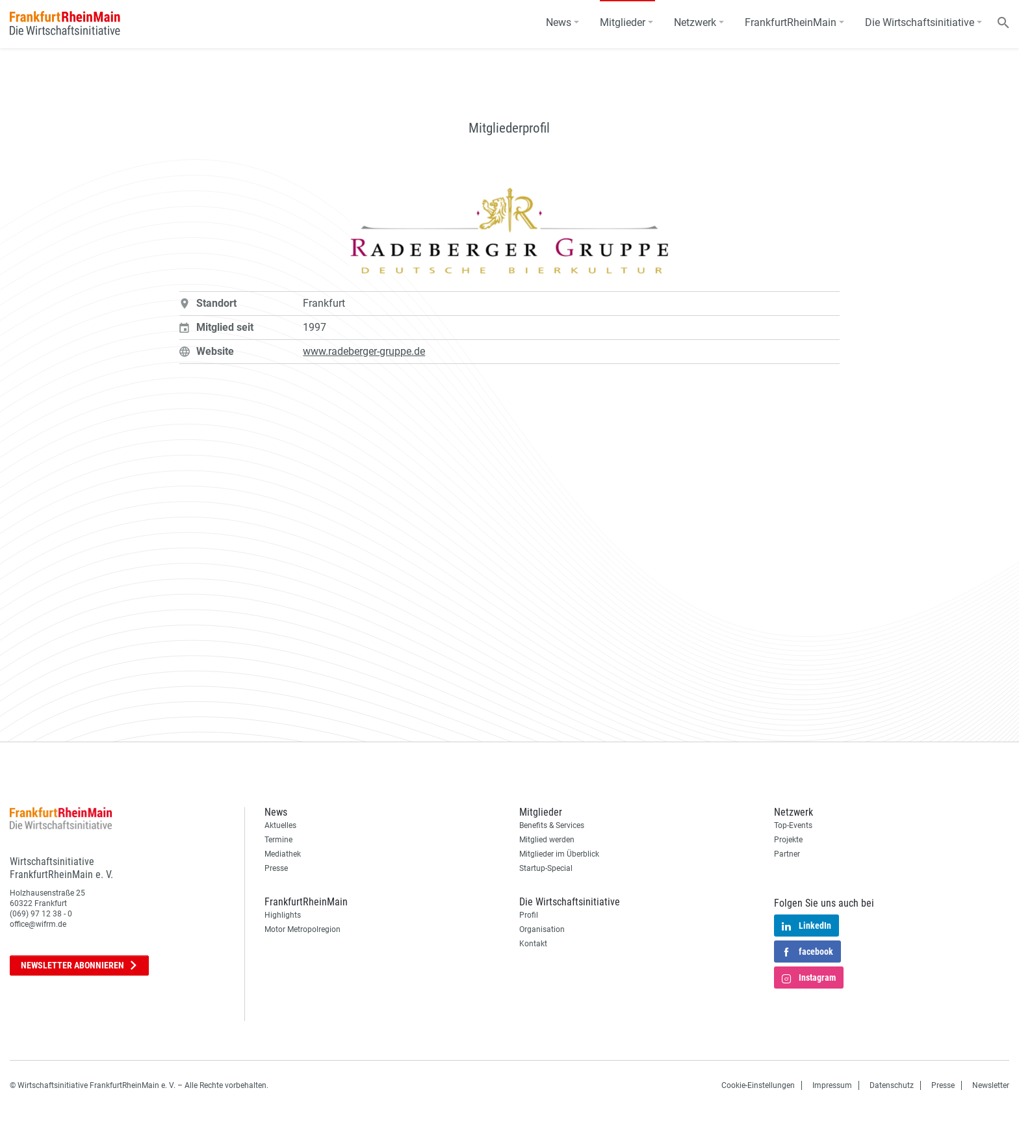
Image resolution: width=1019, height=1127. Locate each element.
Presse (276, 868)
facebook (807, 953)
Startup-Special (546, 868)
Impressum (832, 1085)
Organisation (542, 929)
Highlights (282, 915)
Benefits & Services (551, 825)
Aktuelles (280, 825)
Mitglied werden (546, 839)
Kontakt (533, 943)
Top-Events (793, 825)
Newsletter (79, 965)
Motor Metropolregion (302, 929)
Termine (278, 839)
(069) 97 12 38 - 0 (41, 913)
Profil (528, 915)
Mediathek (282, 854)
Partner (787, 854)
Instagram (809, 979)
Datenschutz (892, 1085)
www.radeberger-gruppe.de (364, 351)
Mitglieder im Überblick (559, 854)
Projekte (788, 839)
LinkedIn (806, 927)
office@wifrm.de (38, 924)
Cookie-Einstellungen (758, 1085)
